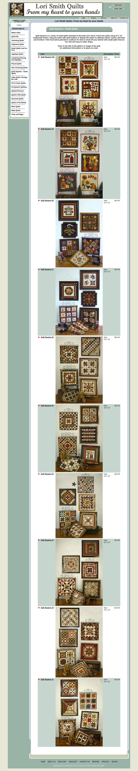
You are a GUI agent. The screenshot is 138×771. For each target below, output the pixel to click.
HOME (43, 762)
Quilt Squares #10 (47, 57)
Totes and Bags (17, 114)
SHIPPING (95, 762)
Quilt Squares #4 (47, 474)
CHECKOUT (72, 762)
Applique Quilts (17, 54)
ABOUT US (51, 762)
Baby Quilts (15, 110)
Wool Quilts (15, 107)
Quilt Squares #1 (47, 679)
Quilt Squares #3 (47, 540)
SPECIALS (105, 762)
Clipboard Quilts (17, 44)
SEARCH (114, 762)
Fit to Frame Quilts (18, 83)
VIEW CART (62, 762)
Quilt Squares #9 (47, 129)
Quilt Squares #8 (47, 200)
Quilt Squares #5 (47, 406)
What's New (15, 33)
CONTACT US (85, 762)
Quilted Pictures (17, 91)
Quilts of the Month (18, 103)
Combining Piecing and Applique (18, 59)
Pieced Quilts (16, 64)
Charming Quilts (17, 40)
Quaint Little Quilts (18, 95)
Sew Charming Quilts (19, 68)
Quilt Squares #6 (47, 337)
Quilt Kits (14, 37)
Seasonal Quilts (17, 99)
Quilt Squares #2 (47, 608)
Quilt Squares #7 (47, 269)
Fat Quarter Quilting (19, 87)
